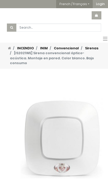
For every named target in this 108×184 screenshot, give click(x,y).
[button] (100, 4)
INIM (44, 48)
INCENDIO (25, 48)
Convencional (66, 48)
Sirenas (92, 48)
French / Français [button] (73, 4)
